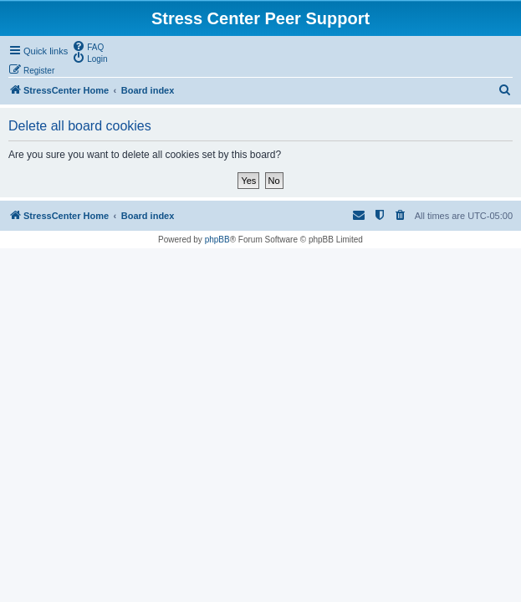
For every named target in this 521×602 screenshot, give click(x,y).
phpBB (217, 239)
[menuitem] (88, 46)
